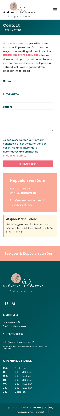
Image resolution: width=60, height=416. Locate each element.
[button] (55, 9)
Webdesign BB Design (43, 407)
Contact (40, 412)
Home (6, 29)
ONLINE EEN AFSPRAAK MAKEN (21, 55)
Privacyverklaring (14, 155)
